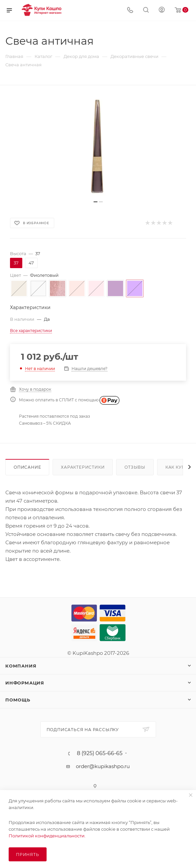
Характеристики (82, 467)
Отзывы (134, 467)
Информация (24, 682)
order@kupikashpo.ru (103, 766)
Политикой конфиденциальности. (47, 835)
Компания (20, 665)
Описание (27, 467)
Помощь (17, 699)
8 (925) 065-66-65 (99, 753)
